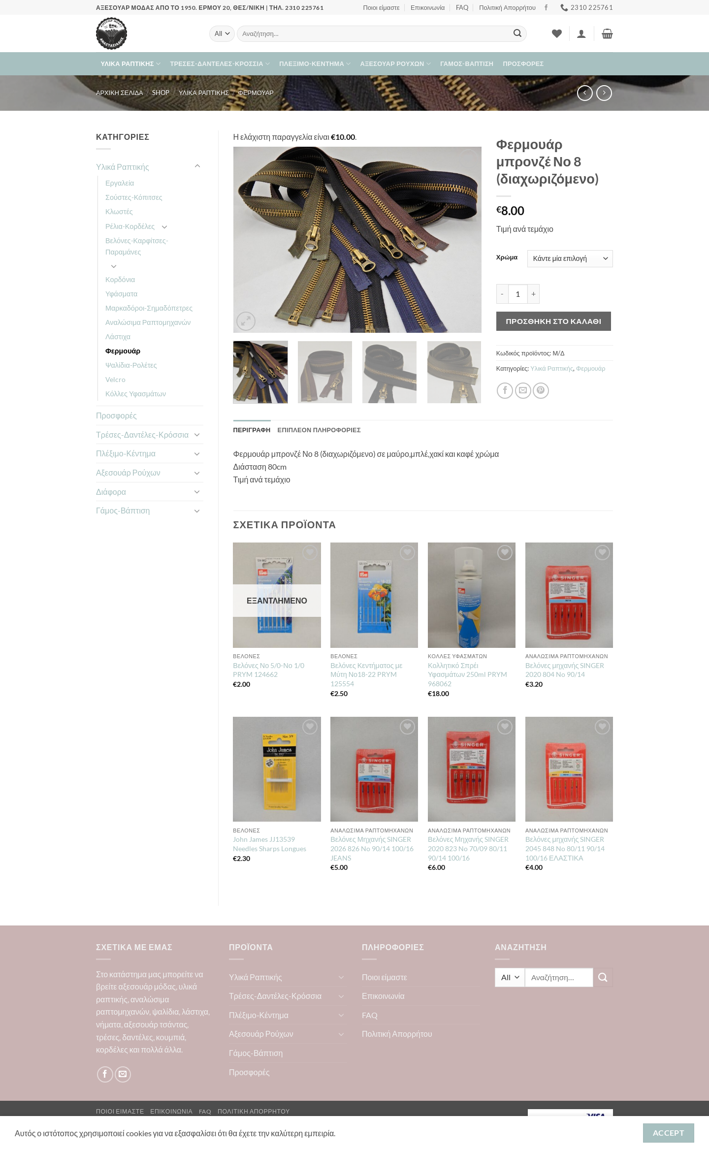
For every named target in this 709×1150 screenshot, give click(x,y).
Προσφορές (523, 63)
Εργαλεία (119, 183)
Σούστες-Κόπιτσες (133, 197)
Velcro (115, 379)
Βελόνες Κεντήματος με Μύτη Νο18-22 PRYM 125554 (366, 674)
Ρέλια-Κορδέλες (130, 226)
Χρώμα (506, 257)
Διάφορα (111, 491)
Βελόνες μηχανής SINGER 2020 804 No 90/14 (564, 670)
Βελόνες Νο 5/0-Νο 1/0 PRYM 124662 (268, 670)
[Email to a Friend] (523, 391)
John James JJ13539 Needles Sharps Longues (269, 844)
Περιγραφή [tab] (252, 430)
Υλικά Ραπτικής (131, 63)
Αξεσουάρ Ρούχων (395, 63)
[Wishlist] (557, 33)
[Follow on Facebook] (546, 7)
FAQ (462, 7)
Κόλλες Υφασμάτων (135, 393)
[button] (581, 33)
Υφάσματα (121, 293)
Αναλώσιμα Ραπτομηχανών (148, 322)
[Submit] (517, 34)
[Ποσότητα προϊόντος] (518, 294)
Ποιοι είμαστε (381, 7)
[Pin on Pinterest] (541, 391)
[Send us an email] (123, 1074)
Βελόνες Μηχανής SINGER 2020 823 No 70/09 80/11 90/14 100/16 (468, 848)
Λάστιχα (117, 336)
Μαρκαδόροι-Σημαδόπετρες (149, 308)
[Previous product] (604, 92)
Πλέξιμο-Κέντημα (315, 63)
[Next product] (584, 92)
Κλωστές (119, 211)
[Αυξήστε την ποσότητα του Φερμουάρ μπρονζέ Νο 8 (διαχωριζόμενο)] (534, 294)
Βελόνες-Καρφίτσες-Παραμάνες (136, 246)
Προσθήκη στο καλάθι (553, 321)
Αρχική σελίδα (119, 92)
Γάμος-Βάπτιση (466, 63)
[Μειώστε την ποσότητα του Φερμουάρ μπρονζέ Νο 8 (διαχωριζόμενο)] (502, 294)
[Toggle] (197, 166)
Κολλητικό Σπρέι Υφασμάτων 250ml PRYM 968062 (467, 674)
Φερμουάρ (256, 92)
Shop (160, 92)
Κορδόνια (120, 279)
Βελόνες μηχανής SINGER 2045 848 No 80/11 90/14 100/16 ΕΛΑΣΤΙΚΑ (565, 848)
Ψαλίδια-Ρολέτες (131, 365)
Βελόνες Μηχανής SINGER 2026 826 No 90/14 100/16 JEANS (372, 848)
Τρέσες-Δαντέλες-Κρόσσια (220, 63)
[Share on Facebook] (505, 391)
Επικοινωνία (428, 7)
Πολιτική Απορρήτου (507, 7)
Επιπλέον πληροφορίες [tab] (319, 430)
